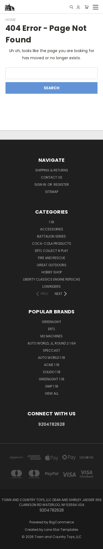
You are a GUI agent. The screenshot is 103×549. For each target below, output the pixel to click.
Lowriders (51, 286)
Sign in (40, 184)
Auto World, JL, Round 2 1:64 (51, 343)
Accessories (51, 229)
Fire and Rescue (51, 257)
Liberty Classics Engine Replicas (51, 279)
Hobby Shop (51, 272)
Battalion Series (51, 236)
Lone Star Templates (61, 529)
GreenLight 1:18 (51, 379)
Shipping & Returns (51, 170)
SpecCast (51, 350)
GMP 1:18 (51, 386)
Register (61, 184)
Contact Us (51, 177)
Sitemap (51, 191)
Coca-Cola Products (51, 243)
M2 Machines (51, 336)
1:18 (51, 222)
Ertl (51, 329)
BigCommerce (61, 522)
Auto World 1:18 (51, 357)
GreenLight (51, 321)
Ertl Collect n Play (51, 250)
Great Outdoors (51, 265)
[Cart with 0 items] (86, 7)
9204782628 (51, 424)
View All (52, 393)
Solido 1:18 (51, 372)
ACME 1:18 (51, 364)
